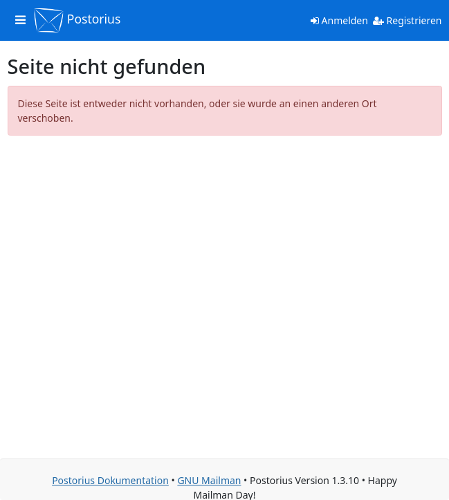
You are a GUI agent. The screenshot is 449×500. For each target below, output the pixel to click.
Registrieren (407, 20)
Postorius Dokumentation (110, 480)
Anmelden (339, 20)
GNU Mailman (209, 480)
